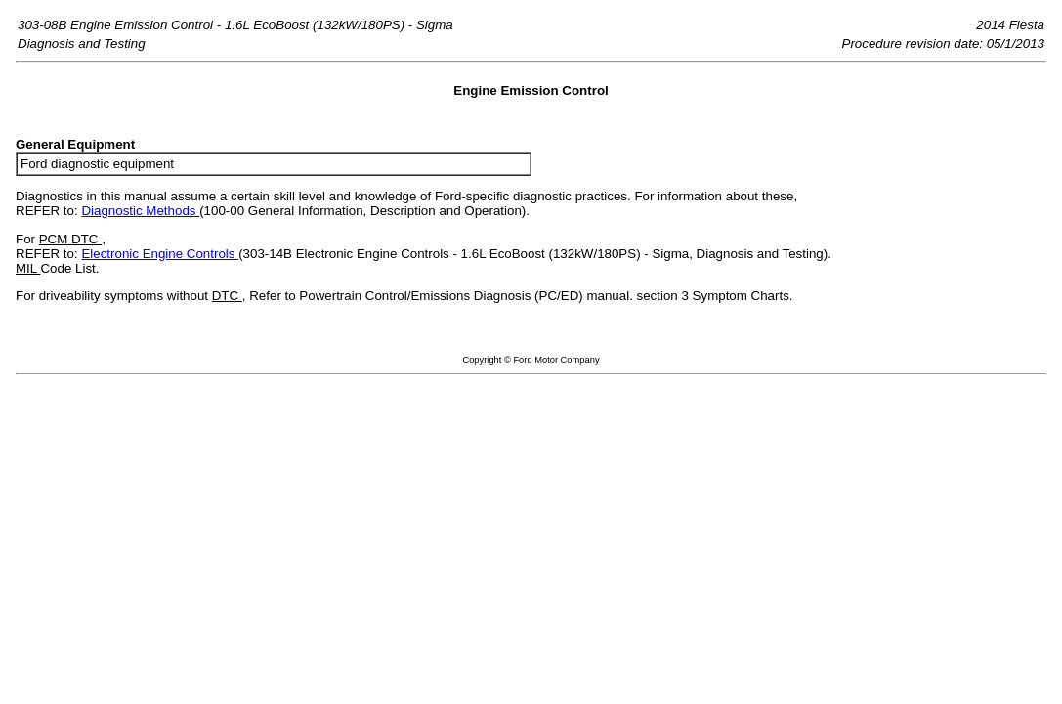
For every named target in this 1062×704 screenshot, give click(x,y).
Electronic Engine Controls (159, 253)
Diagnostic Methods (140, 210)
